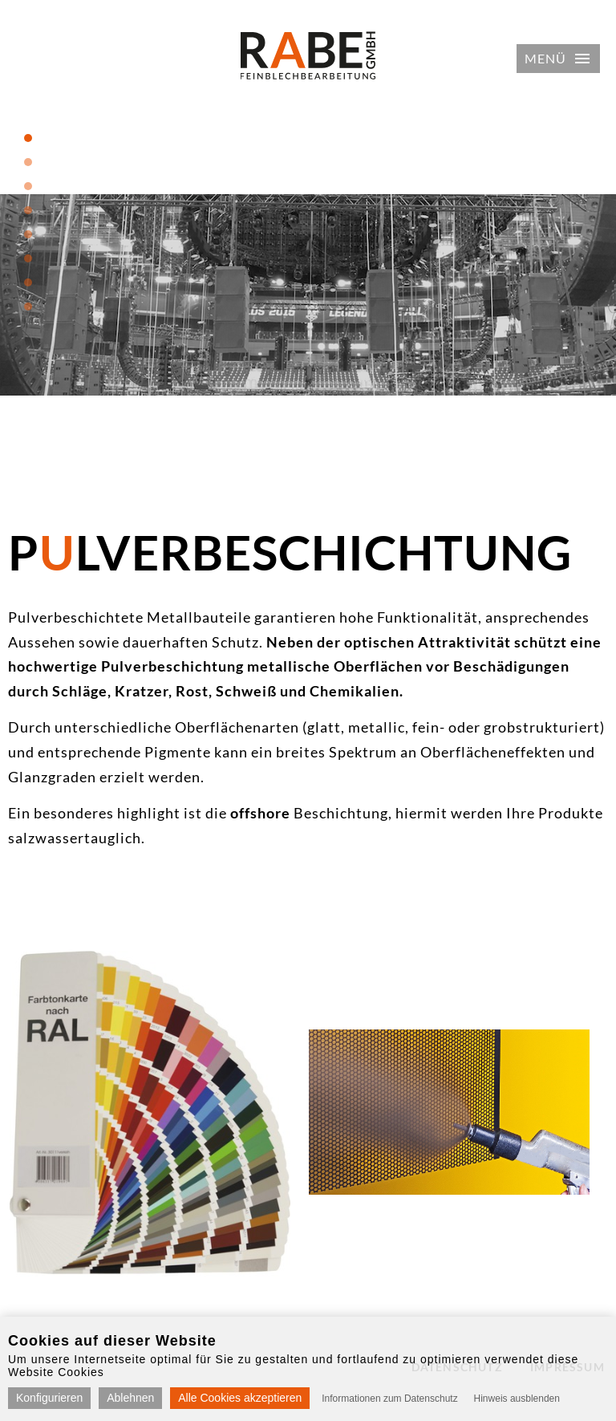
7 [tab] (28, 282)
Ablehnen (130, 1397)
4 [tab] (28, 210)
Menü (545, 58)
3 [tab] (28, 186)
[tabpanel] (308, 294)
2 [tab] (28, 162)
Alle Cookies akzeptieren (240, 1397)
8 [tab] (28, 306)
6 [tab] (28, 258)
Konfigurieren (49, 1397)
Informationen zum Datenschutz (389, 1398)
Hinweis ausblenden (517, 1398)
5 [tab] (28, 234)
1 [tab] (28, 138)
